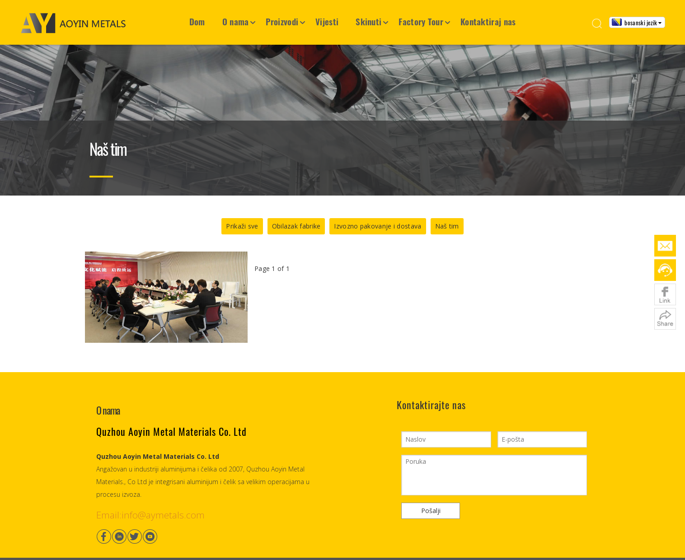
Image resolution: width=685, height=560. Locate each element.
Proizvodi (282, 21)
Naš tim (447, 226)
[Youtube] (150, 536)
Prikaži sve (242, 226)
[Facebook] (104, 536)
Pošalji (431, 510)
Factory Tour (421, 21)
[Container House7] (342, 98)
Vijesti (326, 21)
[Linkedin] (119, 536)
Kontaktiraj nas (488, 21)
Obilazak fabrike (296, 226)
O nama (235, 21)
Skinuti (368, 21)
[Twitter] (134, 536)
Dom (197, 21)
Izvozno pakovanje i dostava (377, 226)
